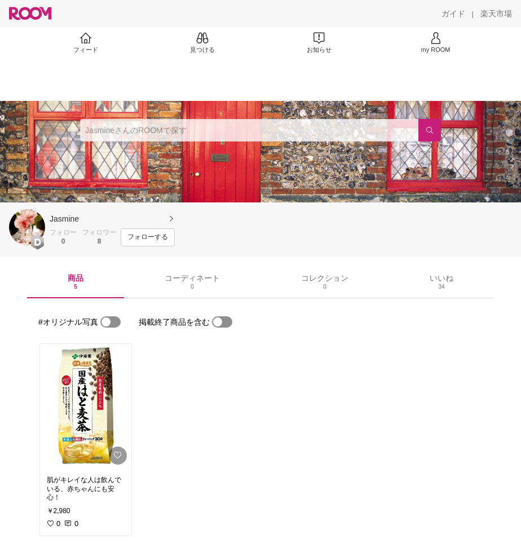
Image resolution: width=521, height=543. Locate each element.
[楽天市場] (496, 13)
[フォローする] (148, 237)
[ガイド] (453, 13)
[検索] (429, 130)
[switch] (110, 322)
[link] (85, 406)
